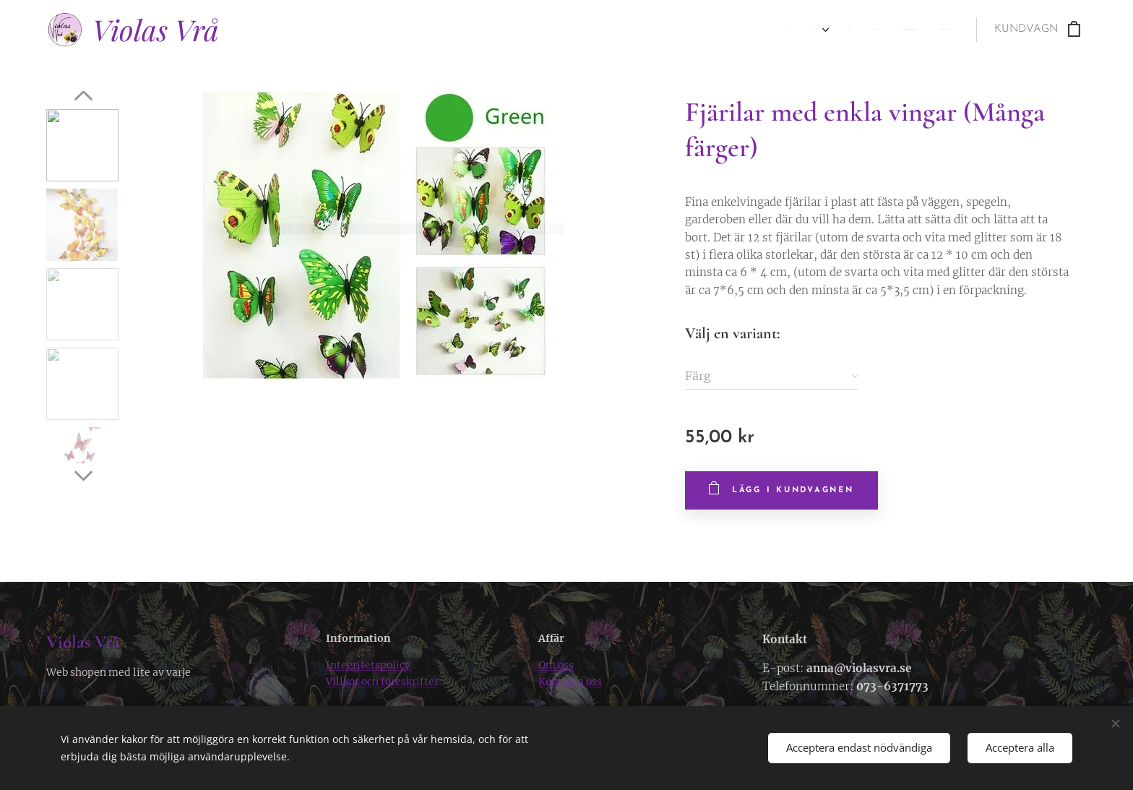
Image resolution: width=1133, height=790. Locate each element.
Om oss (556, 664)
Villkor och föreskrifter (382, 681)
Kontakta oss (570, 681)
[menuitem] (831, 30)
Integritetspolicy (368, 664)
